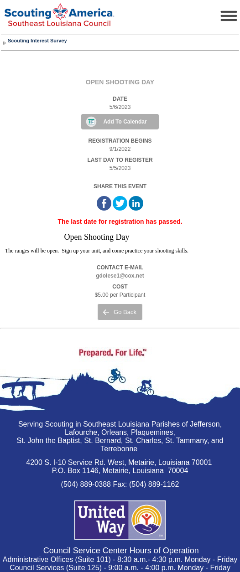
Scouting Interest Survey (37, 40)
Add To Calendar (124, 122)
